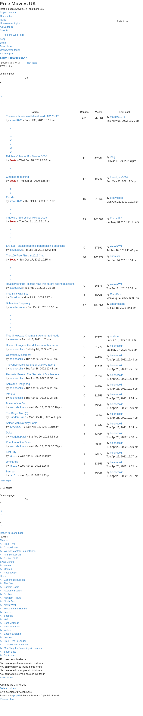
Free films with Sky (17, 293)
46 (11, 144)
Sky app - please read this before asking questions (35, 245)
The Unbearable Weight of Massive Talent (30, 364)
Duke (9, 432)
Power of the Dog (16, 403)
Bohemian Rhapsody (18, 303)
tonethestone (17, 307)
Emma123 (116, 218)
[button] (0, 70)
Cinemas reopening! (17, 176)
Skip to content (8, 12)
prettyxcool (116, 197)
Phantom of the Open (18, 442)
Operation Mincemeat (18, 354)
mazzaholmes (17, 407)
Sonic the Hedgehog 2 (19, 384)
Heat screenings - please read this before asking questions (40, 283)
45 (11, 140)
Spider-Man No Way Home (21, 422)
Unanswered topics (10, 50)
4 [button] (1, 93)
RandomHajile (17, 417)
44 (11, 136)
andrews (115, 256)
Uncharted (12, 461)
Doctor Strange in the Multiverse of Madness (32, 345)
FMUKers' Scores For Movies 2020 (26, 156)
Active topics (6, 53)
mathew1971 (117, 116)
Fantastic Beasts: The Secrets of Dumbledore (32, 374)
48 (11, 152)
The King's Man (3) (17, 413)
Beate (12, 160)
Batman (10, 471)
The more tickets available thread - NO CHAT (32, 116)
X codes (11, 197)
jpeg (112, 157)
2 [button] (1, 85)
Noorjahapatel (17, 436)
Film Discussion (14, 58)
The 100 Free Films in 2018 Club (25, 255)
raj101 (13, 455)
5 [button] (1, 96)
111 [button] (3, 104)
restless (14, 339)
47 (11, 148)
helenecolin (16, 349)
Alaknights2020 (119, 177)
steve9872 (15, 120)
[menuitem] (3, 19)
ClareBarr (15, 297)
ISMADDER (16, 426)
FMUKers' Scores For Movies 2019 (26, 217)
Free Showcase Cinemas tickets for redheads (32, 335)
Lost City (11, 452)
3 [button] (1, 89)
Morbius (10, 393)
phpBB (17, 695)
